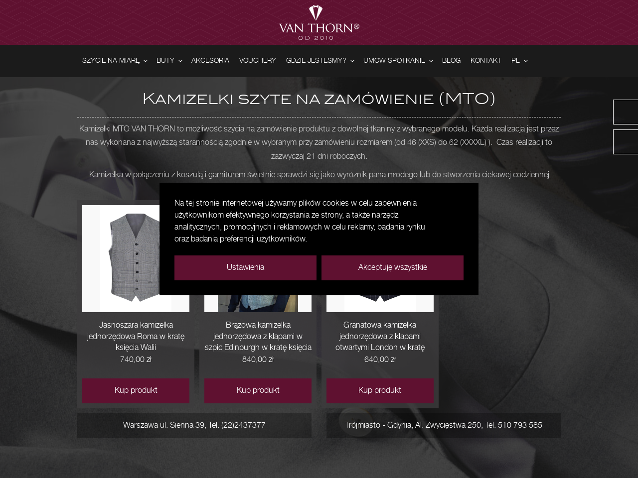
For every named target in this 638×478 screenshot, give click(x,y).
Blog (451, 60)
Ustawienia (245, 267)
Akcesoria (210, 60)
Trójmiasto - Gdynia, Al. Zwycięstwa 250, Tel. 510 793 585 (443, 425)
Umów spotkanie (399, 61)
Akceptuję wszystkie (392, 267)
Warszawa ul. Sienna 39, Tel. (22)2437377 (194, 425)
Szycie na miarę (115, 61)
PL (520, 61)
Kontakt (486, 60)
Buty (170, 61)
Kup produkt (136, 390)
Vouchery (257, 60)
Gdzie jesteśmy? (321, 61)
